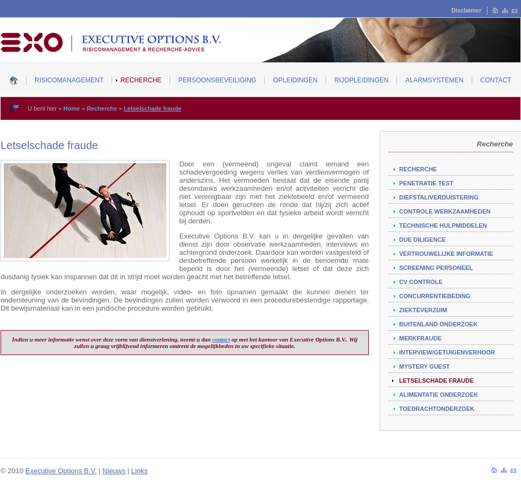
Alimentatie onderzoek (438, 394)
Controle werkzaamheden (445, 211)
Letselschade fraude (152, 108)
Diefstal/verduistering (438, 197)
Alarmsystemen (434, 80)
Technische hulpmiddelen (443, 225)
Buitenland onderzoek (438, 324)
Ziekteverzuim (423, 310)
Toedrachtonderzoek (436, 408)
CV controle (420, 282)
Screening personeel (436, 268)
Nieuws (114, 471)
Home (71, 108)
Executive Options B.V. (61, 471)
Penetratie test (426, 183)
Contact (495, 80)
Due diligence (422, 239)
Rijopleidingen (361, 80)
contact (221, 339)
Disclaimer (466, 10)
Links (139, 471)
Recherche (140, 80)
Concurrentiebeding (434, 296)
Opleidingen (295, 80)
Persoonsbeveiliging (217, 80)
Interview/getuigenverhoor (447, 352)
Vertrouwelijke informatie (446, 253)
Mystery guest (424, 366)
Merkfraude (420, 338)
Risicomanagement (69, 80)
